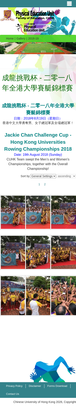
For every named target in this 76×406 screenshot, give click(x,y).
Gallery (20, 38)
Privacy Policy (14, 385)
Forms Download (57, 385)
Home (10, 38)
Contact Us (12, 393)
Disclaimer (35, 385)
